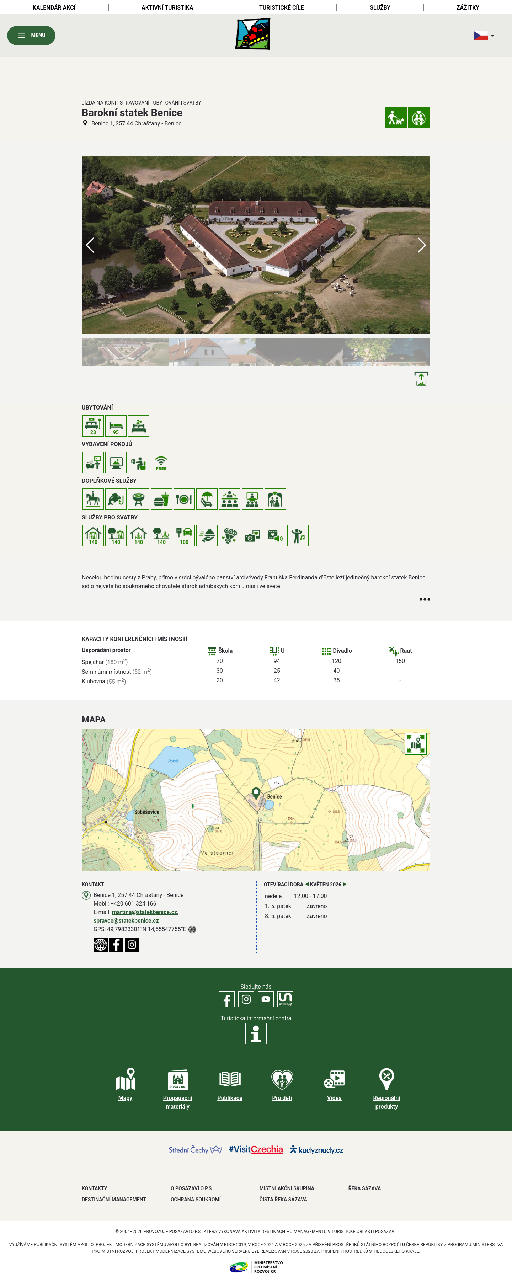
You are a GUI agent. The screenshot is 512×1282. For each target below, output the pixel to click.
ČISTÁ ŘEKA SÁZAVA (283, 1199)
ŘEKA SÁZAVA (364, 1188)
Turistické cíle (281, 7)
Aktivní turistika (167, 7)
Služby (380, 7)
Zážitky (468, 7)
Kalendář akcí (54, 7)
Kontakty (94, 1188)
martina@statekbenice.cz (144, 912)
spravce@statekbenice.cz (126, 920)
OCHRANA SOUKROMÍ (196, 1199)
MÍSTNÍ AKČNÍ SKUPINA (287, 1188)
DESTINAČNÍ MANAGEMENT (114, 1199)
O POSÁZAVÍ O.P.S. (192, 1188)
